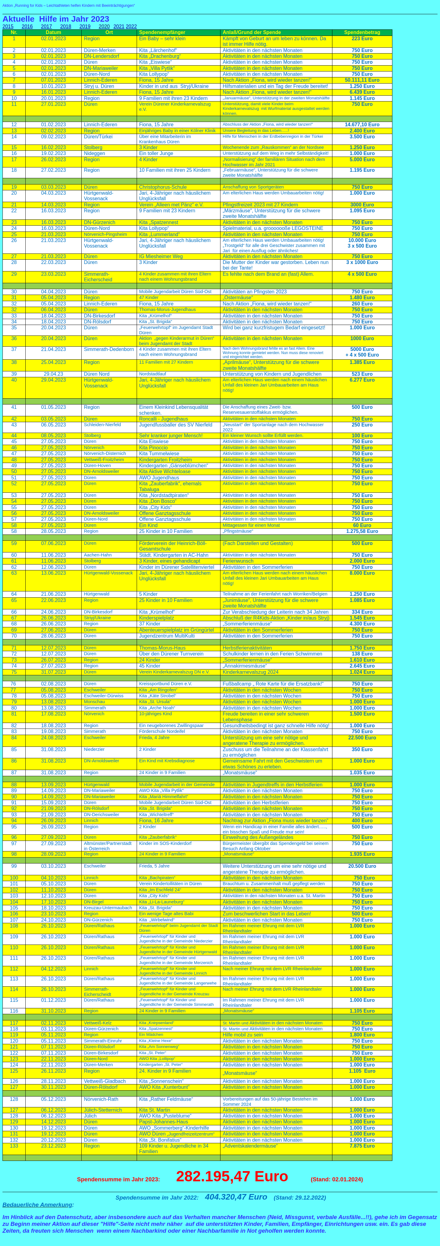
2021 (119, 26)
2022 (131, 26)
